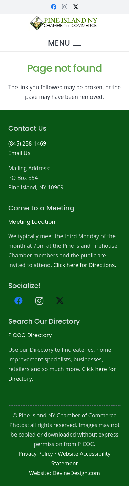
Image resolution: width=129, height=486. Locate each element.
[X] (75, 6)
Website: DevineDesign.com (64, 473)
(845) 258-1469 (27, 143)
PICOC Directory (30, 335)
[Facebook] (53, 6)
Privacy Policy (36, 454)
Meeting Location (31, 222)
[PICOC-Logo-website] (64, 24)
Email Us (19, 153)
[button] (64, 42)
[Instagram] (64, 6)
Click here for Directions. (84, 265)
